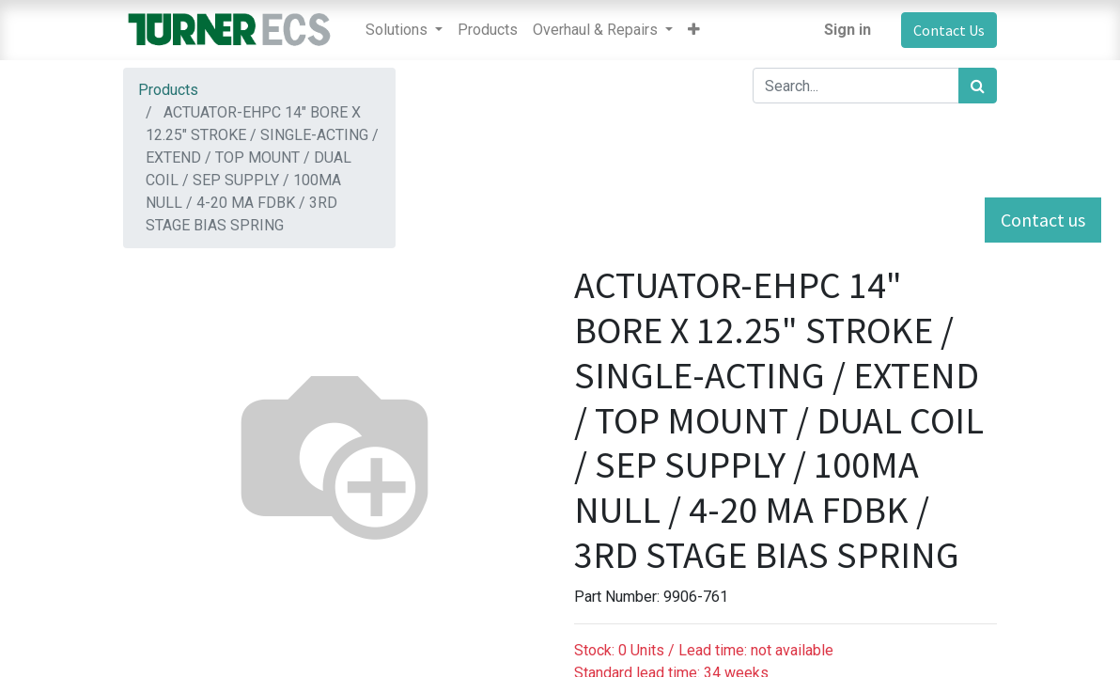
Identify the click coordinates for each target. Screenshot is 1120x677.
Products (168, 90)
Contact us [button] (1043, 219)
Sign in (847, 30)
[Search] (977, 85)
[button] (694, 30)
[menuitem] (487, 30)
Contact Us (949, 30)
